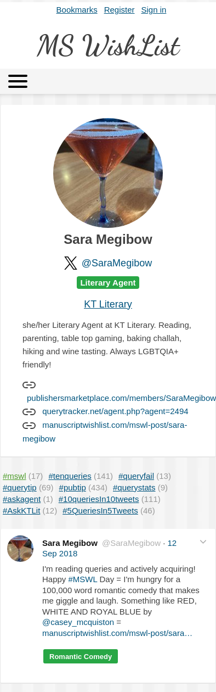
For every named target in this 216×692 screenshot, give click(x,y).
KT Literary (108, 304)
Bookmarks (77, 9)
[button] (203, 541)
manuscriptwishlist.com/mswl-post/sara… (117, 633)
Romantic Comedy (80, 656)
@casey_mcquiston (78, 622)
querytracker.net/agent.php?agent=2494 (115, 411)
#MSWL (83, 579)
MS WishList (108, 46)
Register (119, 9)
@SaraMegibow (117, 263)
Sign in (154, 9)
